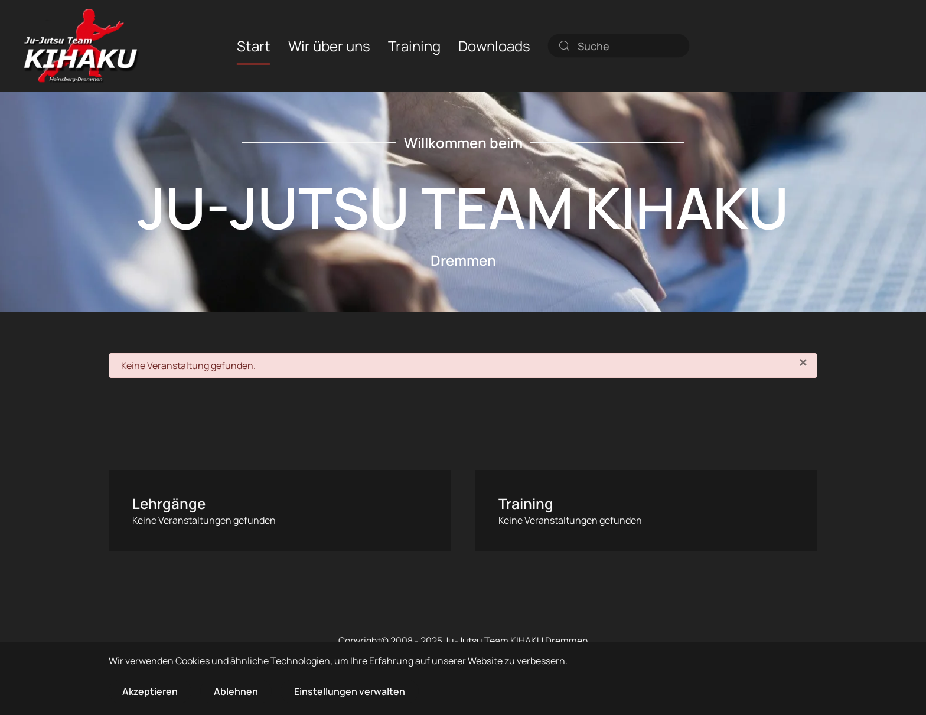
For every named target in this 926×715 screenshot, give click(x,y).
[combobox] (619, 45)
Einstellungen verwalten (349, 691)
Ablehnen (236, 691)
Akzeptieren (150, 691)
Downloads (494, 45)
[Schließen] (803, 362)
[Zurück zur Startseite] (81, 46)
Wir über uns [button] (329, 45)
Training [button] (414, 45)
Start (253, 45)
